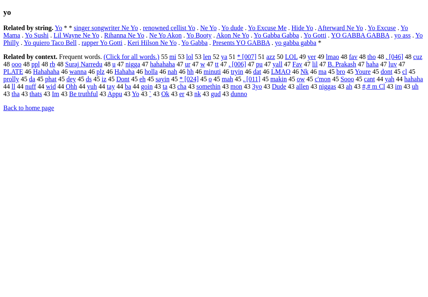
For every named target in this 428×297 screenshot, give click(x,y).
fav (353, 56)
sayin (163, 78)
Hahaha (124, 71)
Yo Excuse (382, 27)
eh (143, 78)
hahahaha (162, 64)
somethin (208, 86)
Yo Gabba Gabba (276, 35)
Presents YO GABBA (241, 42)
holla (151, 71)
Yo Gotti (315, 35)
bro (340, 71)
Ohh (71, 86)
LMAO (281, 71)
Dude (279, 86)
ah (349, 86)
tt (217, 64)
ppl (35, 64)
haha (372, 64)
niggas (327, 86)
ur (187, 64)
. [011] (251, 78)
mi (172, 56)
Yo (58, 27)
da (32, 78)
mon (236, 86)
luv (392, 64)
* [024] (189, 78)
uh (415, 86)
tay (111, 86)
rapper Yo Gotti (102, 42)
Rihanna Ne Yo (124, 35)
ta (165, 86)
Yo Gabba (194, 42)
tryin (237, 71)
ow (301, 78)
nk (197, 93)
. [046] (394, 56)
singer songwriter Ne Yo (106, 27)
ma (322, 71)
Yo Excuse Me (267, 27)
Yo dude (232, 27)
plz (101, 71)
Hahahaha (46, 71)
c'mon (322, 78)
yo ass (402, 35)
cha (181, 86)
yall (277, 64)
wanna (78, 71)
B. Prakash (342, 64)
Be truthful (83, 93)
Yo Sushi (37, 35)
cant (369, 78)
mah (227, 78)
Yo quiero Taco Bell (50, 42)
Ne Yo (208, 27)
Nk (304, 71)
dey (71, 78)
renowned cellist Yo (169, 27)
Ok (165, 93)
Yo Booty (199, 35)
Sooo (347, 78)
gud (216, 93)
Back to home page (28, 107)
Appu (114, 93)
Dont (123, 78)
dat (257, 71)
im (398, 86)
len (207, 56)
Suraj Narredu (83, 64)
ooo (16, 64)
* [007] (247, 56)
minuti (212, 71)
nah (172, 71)
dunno (239, 93)
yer (311, 56)
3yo (257, 86)
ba (128, 86)
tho (371, 56)
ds (89, 78)
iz (104, 78)
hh (190, 71)
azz (270, 56)
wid (51, 86)
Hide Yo (302, 27)
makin (278, 78)
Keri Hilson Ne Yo (152, 42)
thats (36, 93)
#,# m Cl (373, 86)
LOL (291, 56)
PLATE (13, 71)
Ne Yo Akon (165, 35)
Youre (363, 71)
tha (16, 93)
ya (224, 56)
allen (302, 86)
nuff (30, 86)
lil (314, 64)
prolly (11, 78)
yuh (92, 86)
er (181, 93)
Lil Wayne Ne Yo (76, 35)
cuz (417, 56)
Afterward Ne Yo (340, 27)
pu (259, 64)
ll (13, 86)
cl (404, 71)
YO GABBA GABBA (360, 35)
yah (389, 78)
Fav (297, 64)
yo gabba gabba (295, 42)
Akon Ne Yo (232, 35)
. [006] (237, 64)
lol (189, 56)
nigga (132, 64)
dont (386, 71)
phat (51, 78)
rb (52, 64)
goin (146, 86)
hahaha (413, 78)
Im (55, 93)
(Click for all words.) (131, 56)
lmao (332, 56)
